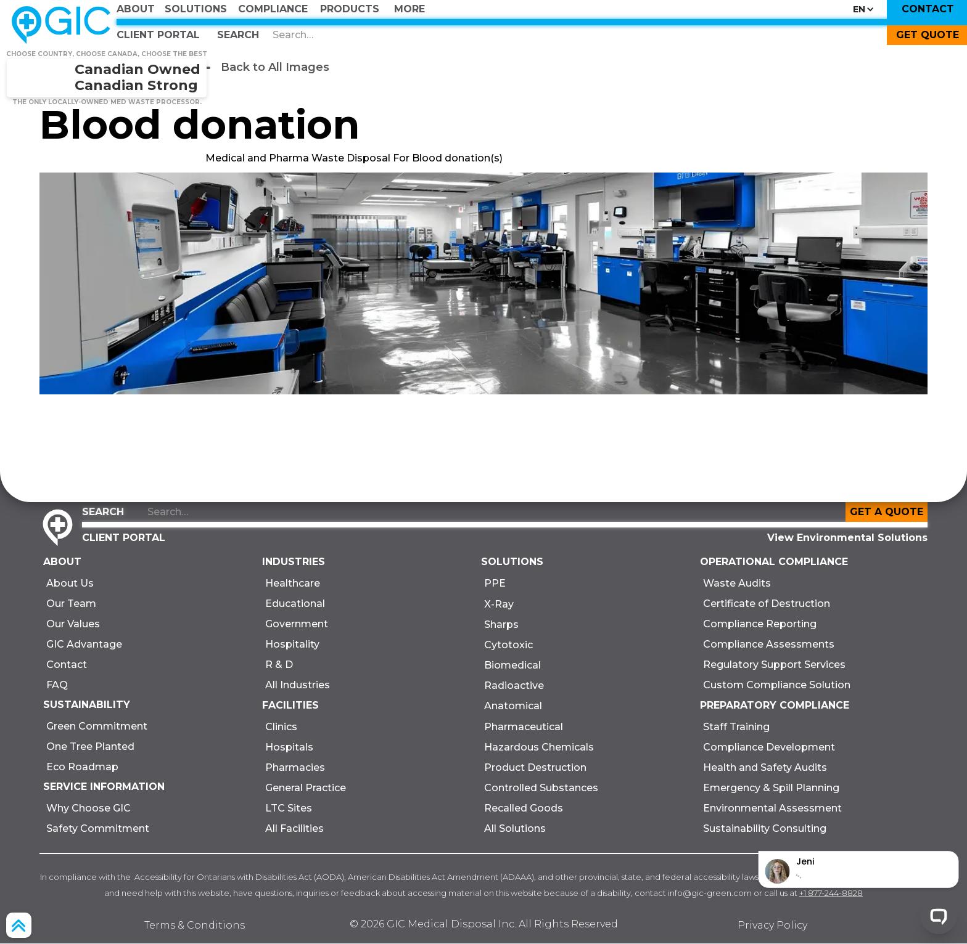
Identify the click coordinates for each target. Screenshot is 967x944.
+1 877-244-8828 (831, 893)
